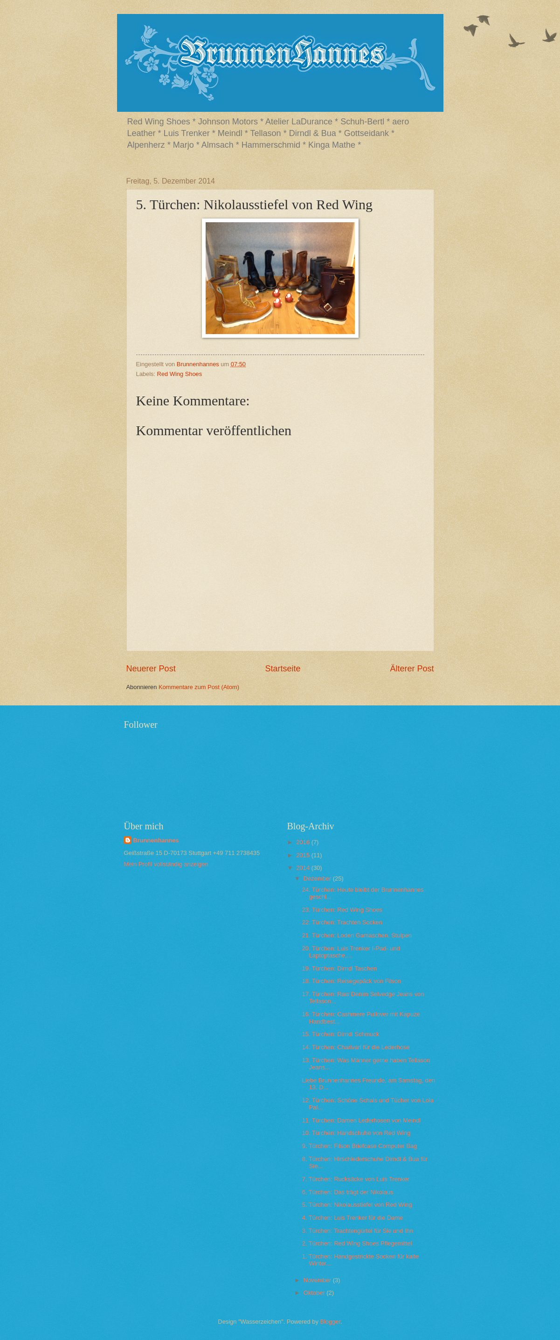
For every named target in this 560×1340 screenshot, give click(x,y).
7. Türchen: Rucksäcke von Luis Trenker (355, 1179)
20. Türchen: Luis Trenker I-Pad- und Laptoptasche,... (351, 952)
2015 (303, 855)
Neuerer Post (151, 668)
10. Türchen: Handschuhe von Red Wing (356, 1132)
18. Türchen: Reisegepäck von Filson (351, 981)
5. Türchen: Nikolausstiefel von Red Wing (357, 1204)
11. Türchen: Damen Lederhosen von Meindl (361, 1120)
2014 (303, 867)
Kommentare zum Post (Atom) (199, 687)
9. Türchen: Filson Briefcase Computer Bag (359, 1145)
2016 (303, 842)
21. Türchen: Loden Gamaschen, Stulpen (357, 935)
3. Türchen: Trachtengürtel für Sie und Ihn (357, 1230)
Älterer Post (412, 668)
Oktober (315, 1292)
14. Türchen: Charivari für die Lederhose (356, 1047)
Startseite (282, 668)
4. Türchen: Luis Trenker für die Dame (352, 1217)
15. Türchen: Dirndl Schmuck (341, 1034)
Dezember (318, 878)
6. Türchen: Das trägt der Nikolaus (348, 1192)
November (318, 1280)
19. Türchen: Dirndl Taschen (339, 968)
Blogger (330, 1321)
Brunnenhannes (156, 840)
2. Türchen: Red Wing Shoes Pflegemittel (357, 1243)
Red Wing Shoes (179, 373)
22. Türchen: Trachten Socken (342, 922)
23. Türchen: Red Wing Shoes (342, 909)
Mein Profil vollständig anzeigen (166, 864)
